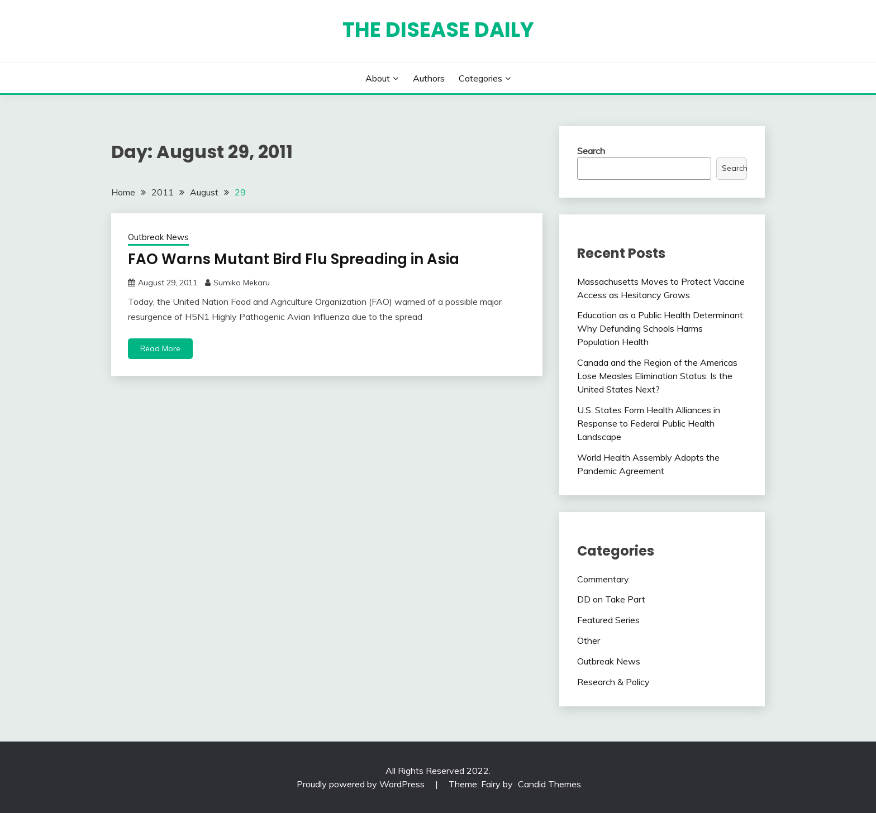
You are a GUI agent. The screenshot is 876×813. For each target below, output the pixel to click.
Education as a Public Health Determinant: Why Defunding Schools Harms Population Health (661, 328)
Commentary (603, 579)
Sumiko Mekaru (241, 283)
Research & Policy (613, 681)
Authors (429, 78)
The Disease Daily (438, 29)
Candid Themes (549, 784)
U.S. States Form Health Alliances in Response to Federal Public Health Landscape (648, 423)
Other (588, 640)
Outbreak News (158, 237)
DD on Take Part (611, 599)
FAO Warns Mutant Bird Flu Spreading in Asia (293, 259)
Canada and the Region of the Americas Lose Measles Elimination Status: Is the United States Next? (657, 376)
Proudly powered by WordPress (362, 784)
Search (591, 150)
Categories (480, 78)
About (377, 78)
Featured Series (608, 619)
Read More (160, 348)
